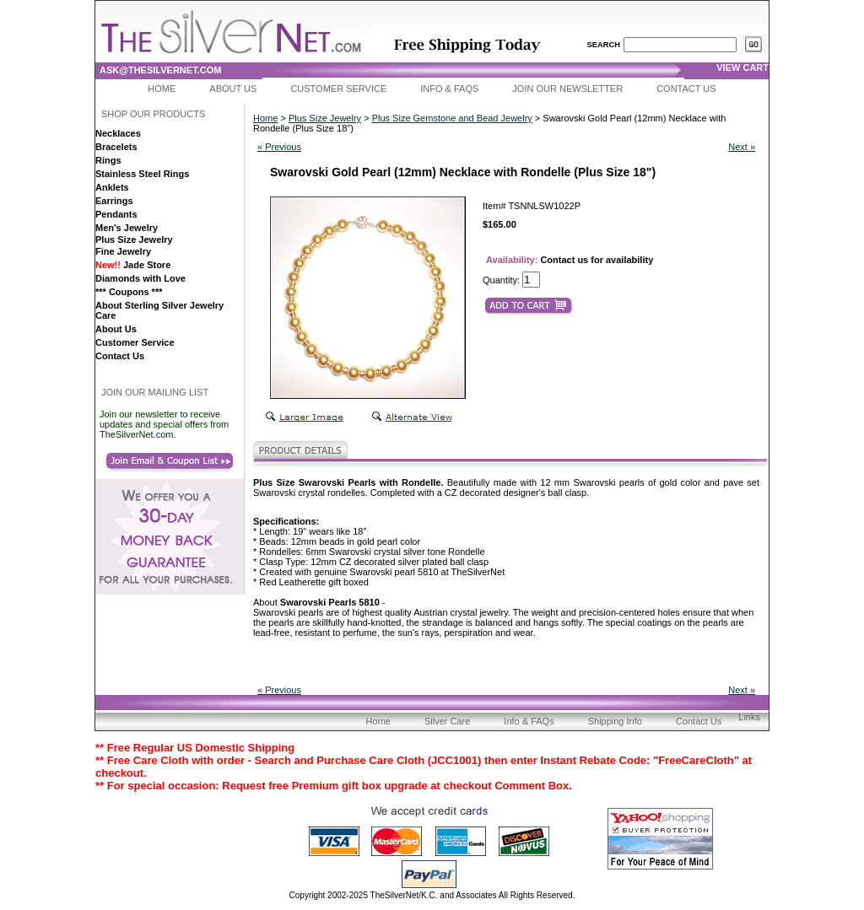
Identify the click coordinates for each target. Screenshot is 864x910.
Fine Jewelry (123, 251)
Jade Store (132, 265)
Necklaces (118, 133)
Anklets (112, 187)
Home (162, 88)
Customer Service (338, 88)
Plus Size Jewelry (134, 239)
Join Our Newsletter (567, 88)
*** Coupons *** (128, 292)
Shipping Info (615, 721)
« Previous (279, 147)
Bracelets (116, 147)
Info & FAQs (449, 88)
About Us (232, 88)
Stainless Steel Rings (142, 174)
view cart (742, 67)
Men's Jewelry (126, 228)
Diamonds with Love (140, 278)
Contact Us (686, 88)
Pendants (116, 214)
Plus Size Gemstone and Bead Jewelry (452, 118)
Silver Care (447, 721)
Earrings (114, 201)
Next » (741, 147)
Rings (108, 160)
